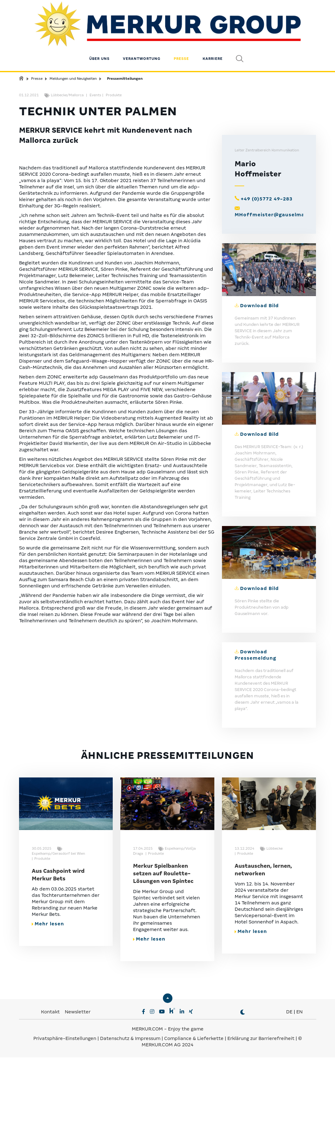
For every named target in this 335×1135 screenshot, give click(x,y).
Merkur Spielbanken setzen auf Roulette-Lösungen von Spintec (163, 951)
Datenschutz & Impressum (131, 1116)
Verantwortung (141, 43)
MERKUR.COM (147, 1107)
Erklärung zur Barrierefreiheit (260, 1116)
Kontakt (51, 1090)
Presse (181, 43)
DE (289, 1090)
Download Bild (259, 383)
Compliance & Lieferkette (194, 1116)
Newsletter (77, 1090)
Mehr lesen (48, 1002)
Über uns (99, 43)
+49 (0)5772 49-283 (266, 276)
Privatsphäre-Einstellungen (64, 1116)
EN (299, 1090)
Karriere (213, 43)
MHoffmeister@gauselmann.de (277, 292)
